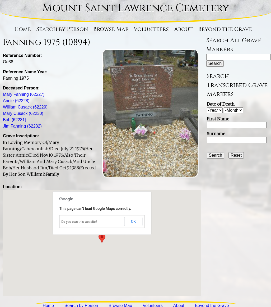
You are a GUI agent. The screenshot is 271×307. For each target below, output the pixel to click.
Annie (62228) (16, 100)
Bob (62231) (14, 120)
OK (133, 221)
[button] (102, 238)
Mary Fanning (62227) (23, 94)
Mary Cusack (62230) (23, 113)
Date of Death (221, 104)
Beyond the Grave (225, 29)
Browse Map (110, 29)
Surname (216, 133)
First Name (218, 118)
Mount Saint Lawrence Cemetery (135, 8)
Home (22, 29)
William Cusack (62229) (25, 107)
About (183, 29)
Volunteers (151, 29)
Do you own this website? (79, 222)
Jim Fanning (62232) (22, 126)
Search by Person (62, 29)
